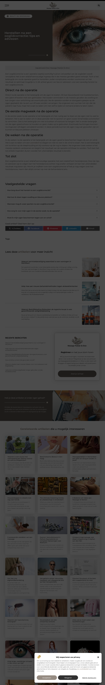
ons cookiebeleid (82, 669)
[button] (98, 657)
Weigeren (68, 678)
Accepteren (46, 678)
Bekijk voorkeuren (89, 678)
